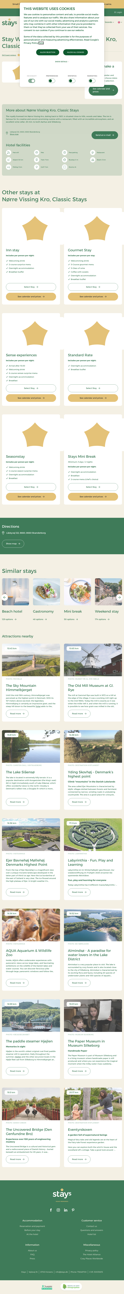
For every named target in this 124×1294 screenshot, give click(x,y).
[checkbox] (32, 79)
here (41, 43)
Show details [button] (62, 62)
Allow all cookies (75, 52)
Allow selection (47, 52)
